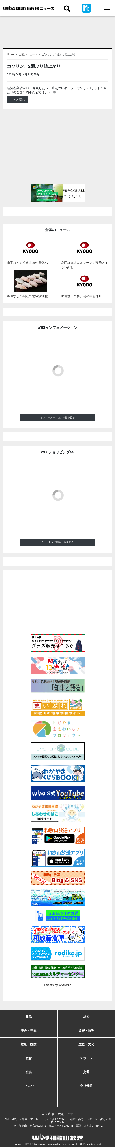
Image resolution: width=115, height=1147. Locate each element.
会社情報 (86, 1086)
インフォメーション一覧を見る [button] (57, 417)
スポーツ (86, 1058)
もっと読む (17, 99)
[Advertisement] (57, 148)
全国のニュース (28, 54)
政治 (29, 1016)
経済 (86, 1016)
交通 (86, 1072)
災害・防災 (86, 1030)
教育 (29, 1058)
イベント (28, 1086)
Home (10, 54)
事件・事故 (29, 1030)
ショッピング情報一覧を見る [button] (57, 542)
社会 (29, 1072)
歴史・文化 (86, 1044)
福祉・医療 (29, 1044)
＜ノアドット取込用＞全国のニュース (67, 74)
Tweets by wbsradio (57, 985)
